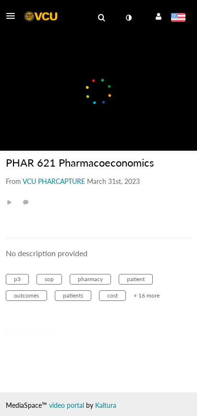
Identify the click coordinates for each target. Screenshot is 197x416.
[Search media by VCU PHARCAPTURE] (54, 181)
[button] (13, 16)
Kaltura (105, 405)
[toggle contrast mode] (128, 17)
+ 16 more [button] (147, 295)
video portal (66, 405)
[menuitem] (101, 17)
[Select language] (178, 18)
